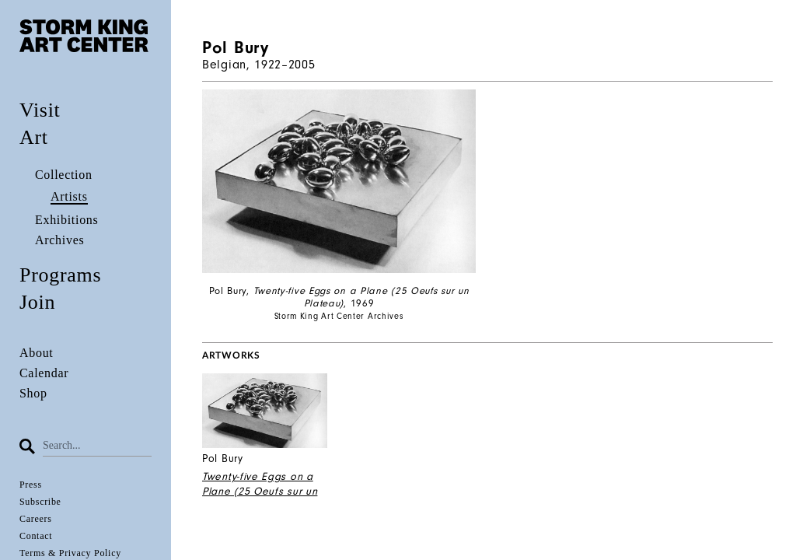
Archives (59, 240)
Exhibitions (66, 219)
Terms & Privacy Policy (70, 553)
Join (37, 302)
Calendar (43, 373)
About (36, 352)
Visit (40, 110)
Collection (64, 174)
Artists (69, 196)
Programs (60, 275)
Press (30, 484)
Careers (35, 518)
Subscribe (40, 501)
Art (33, 137)
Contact (35, 535)
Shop (33, 393)
